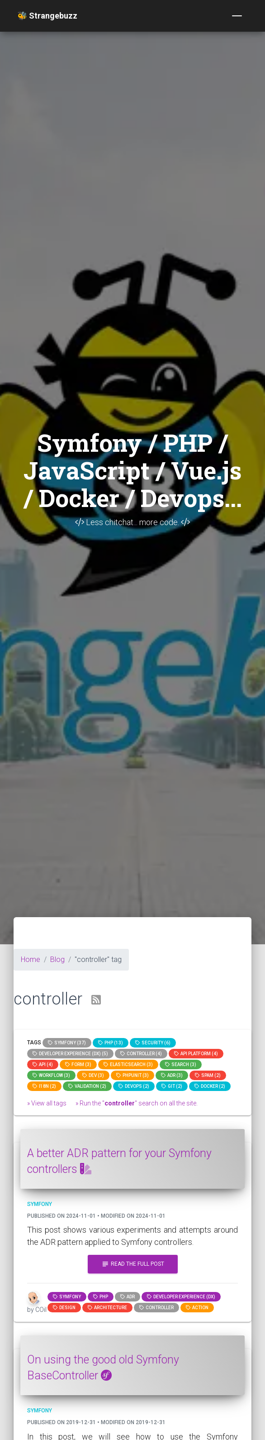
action (197, 1307)
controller (156, 1307)
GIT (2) (171, 1086)
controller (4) (141, 1053)
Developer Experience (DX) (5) (70, 1053)
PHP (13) (110, 1042)
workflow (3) (51, 1075)
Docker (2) (209, 1086)
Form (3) (78, 1064)
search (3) (180, 1064)
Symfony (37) (67, 1042)
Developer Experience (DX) (181, 1296)
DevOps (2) (133, 1086)
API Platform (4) (196, 1053)
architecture (107, 1307)
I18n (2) (44, 1086)
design (64, 1307)
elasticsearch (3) (128, 1064)
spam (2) (208, 1075)
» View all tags (46, 1103)
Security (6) (152, 1042)
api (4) (43, 1064)
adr (127, 1296)
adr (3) (172, 1075)
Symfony (67, 1296)
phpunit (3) (132, 1075)
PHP (100, 1296)
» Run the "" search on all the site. (137, 1103)
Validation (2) (87, 1086)
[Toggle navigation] (237, 16)
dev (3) (93, 1075)
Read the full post (132, 1264)
